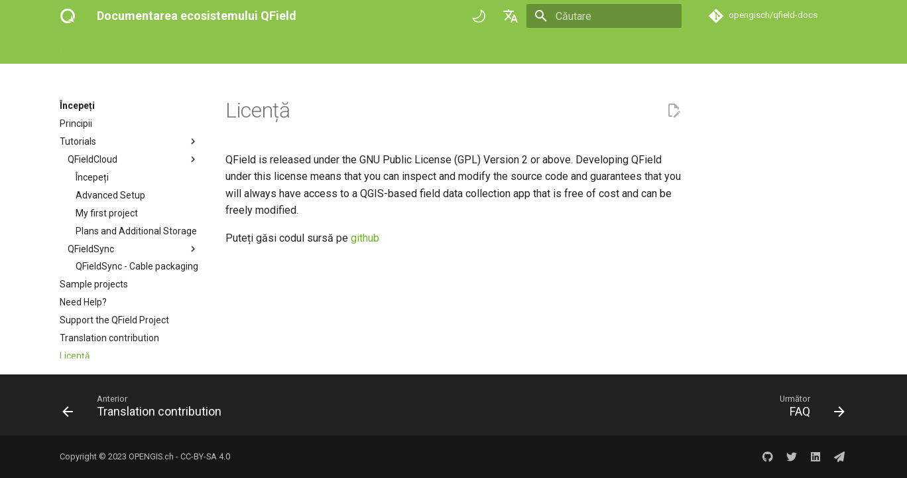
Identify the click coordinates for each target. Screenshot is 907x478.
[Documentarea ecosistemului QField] (67, 16)
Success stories (348, 48)
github (365, 238)
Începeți (117, 48)
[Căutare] (604, 16)
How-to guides (180, 48)
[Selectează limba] (510, 16)
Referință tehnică (262, 48)
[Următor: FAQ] (808, 409)
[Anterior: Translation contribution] (146, 409)
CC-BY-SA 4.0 (205, 456)
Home (72, 48)
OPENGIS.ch (151, 456)
